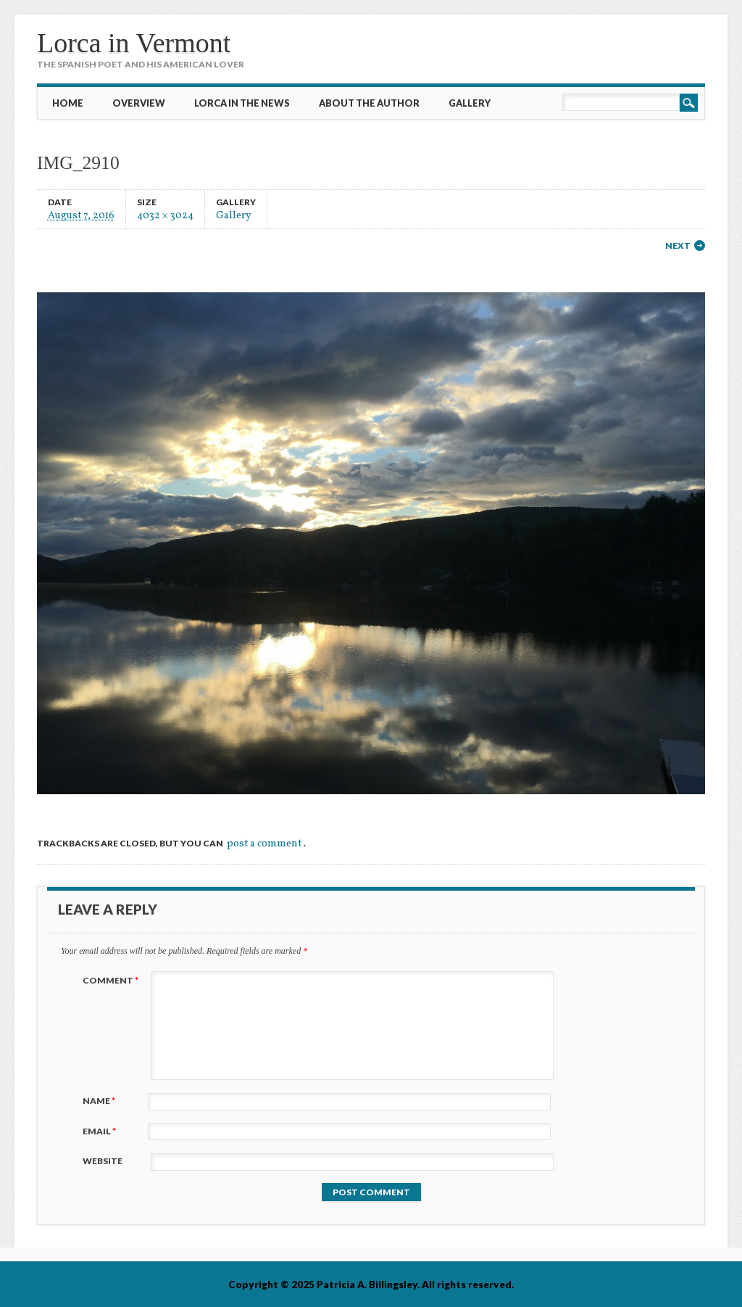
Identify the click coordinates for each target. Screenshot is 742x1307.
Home (67, 103)
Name (101, 1100)
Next (678, 245)
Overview (138, 103)
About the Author (369, 103)
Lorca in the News (242, 103)
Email (101, 1131)
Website (102, 1160)
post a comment (264, 844)
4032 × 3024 (165, 215)
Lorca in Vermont (133, 43)
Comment (112, 980)
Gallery (470, 103)
